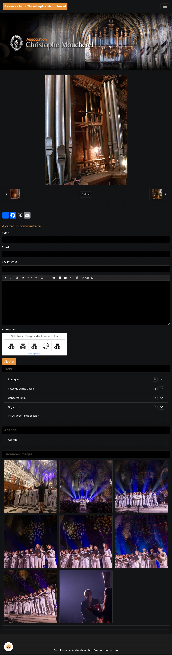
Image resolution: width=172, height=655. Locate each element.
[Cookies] (8, 646)
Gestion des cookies (106, 650)
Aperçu (87, 278)
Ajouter (9, 361)
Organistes (14, 407)
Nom (4, 232)
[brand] (35, 6)
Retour (86, 194)
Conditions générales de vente (72, 650)
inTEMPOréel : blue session (23, 415)
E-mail (5, 247)
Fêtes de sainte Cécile (21, 388)
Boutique (13, 379)
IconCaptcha (33, 354)
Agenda (12, 439)
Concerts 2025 (17, 398)
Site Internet (9, 262)
